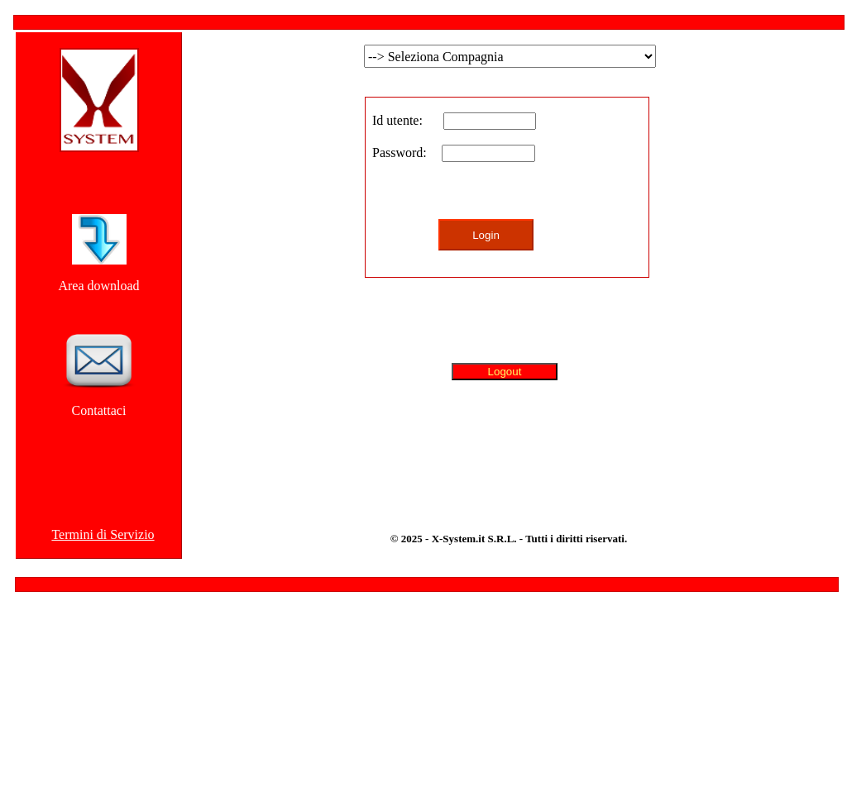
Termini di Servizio (102, 534)
